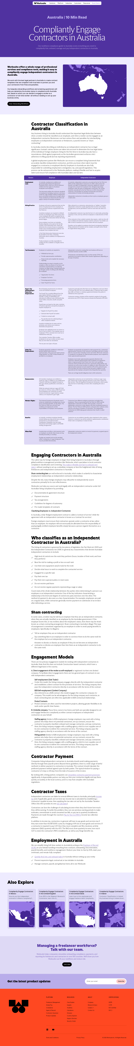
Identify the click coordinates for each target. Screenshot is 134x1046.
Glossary (69, 1013)
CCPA (110, 1005)
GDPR (110, 1002)
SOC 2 (110, 1010)
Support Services (72, 1018)
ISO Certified (112, 1008)
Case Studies (70, 1002)
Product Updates (51, 1016)
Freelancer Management (53, 1002)
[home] (39, 3)
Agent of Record (51, 1010)
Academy (69, 1008)
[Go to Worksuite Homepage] (18, 1005)
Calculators (70, 1010)
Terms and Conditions (52, 1037)
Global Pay (49, 1005)
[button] (52, 3)
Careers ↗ (90, 1008)
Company (90, 1002)
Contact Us (91, 1010)
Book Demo (96, 3)
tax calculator (62, 804)
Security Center (71, 1021)
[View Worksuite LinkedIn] (47, 1030)
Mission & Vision (92, 1005)
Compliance (49, 1008)
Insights (69, 1005)
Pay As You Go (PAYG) (72, 815)
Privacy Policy (80, 1037)
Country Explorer (72, 1016)
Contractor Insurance (52, 1013)
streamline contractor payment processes (84, 775)
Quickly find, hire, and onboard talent (49, 857)
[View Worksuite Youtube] (53, 1030)
